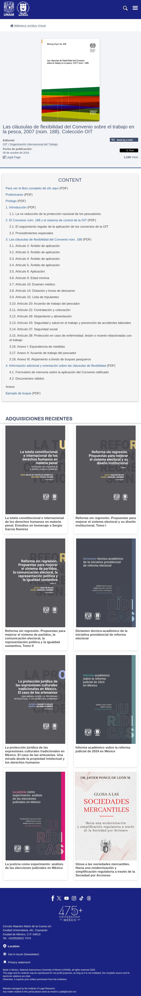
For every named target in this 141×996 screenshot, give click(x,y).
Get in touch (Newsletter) (21, 954)
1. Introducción (16, 207)
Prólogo (11, 201)
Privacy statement (16, 962)
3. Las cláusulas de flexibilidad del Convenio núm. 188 (44, 239)
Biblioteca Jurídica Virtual (28, 25)
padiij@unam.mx (68, 991)
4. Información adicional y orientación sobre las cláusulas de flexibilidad (56, 365)
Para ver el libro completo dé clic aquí (32, 188)
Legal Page (12, 157)
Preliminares (14, 194)
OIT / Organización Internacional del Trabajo (30, 144)
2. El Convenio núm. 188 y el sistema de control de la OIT (46, 220)
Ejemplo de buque (18, 393)
